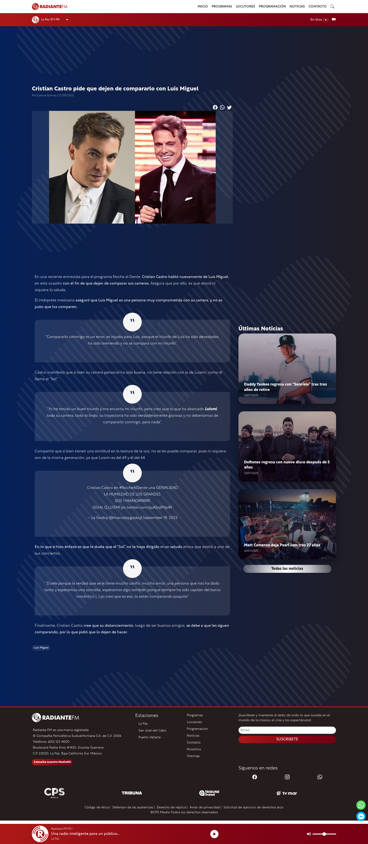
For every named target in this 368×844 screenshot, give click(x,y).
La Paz (143, 724)
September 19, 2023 (160, 518)
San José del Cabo (152, 730)
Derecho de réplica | (172, 807)
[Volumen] (324, 834)
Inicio (203, 6)
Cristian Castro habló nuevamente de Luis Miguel (185, 277)
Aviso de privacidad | (206, 807)
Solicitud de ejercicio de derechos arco (253, 807)
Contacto (318, 6)
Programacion (197, 729)
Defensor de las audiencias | (133, 807)
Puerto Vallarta (149, 737)
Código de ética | (97, 807)
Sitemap (193, 756)
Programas (222, 6)
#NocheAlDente (133, 488)
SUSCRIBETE (287, 739)
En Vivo (319, 20)
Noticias (297, 6)
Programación (272, 6)
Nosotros (194, 749)
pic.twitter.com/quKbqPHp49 (146, 508)
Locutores (245, 6)
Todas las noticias (287, 569)
